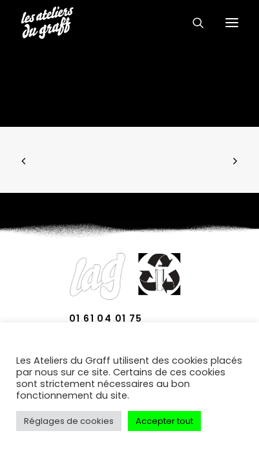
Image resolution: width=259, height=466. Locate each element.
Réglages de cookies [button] (69, 421)
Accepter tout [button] (164, 421)
